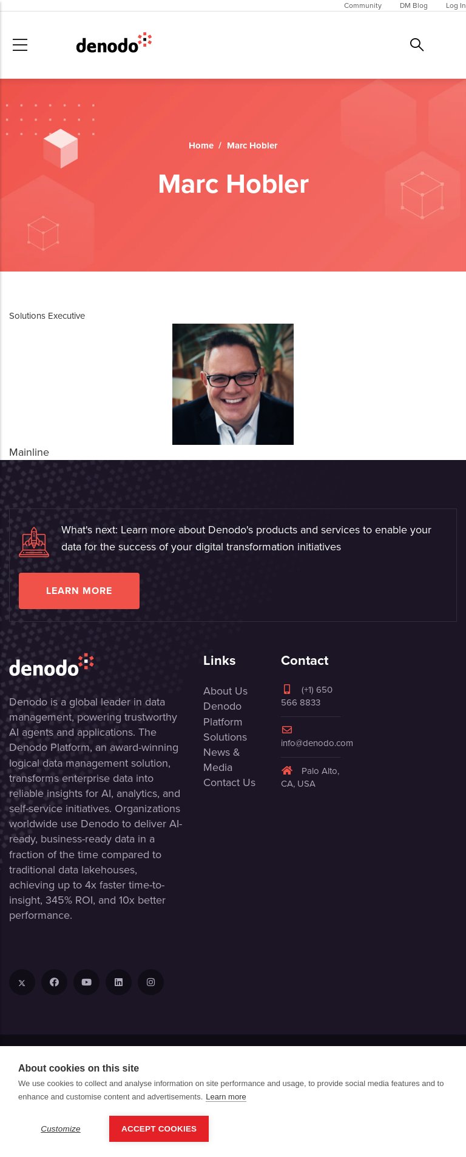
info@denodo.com (317, 737)
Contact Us (229, 782)
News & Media (221, 759)
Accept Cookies (159, 1128)
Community (363, 5)
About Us (225, 691)
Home (201, 145)
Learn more (79, 591)
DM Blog (414, 5)
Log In (456, 5)
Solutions (225, 737)
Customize (61, 1128)
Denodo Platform (223, 713)
